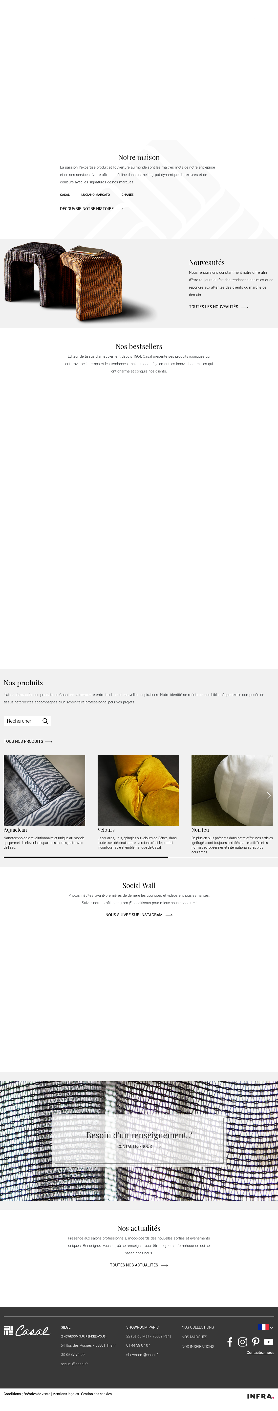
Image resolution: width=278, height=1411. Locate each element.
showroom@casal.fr (142, 1355)
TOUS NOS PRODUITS (28, 741)
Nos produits (42, 18)
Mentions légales (65, 1394)
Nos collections (198, 1327)
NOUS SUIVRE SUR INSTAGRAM (139, 915)
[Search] (27, 721)
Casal (65, 195)
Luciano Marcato (95, 195)
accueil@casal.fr (74, 1364)
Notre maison (22, 18)
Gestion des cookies (96, 1394)
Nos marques (194, 1337)
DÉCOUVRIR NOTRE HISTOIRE (92, 208)
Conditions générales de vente (27, 1394)
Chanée (127, 195)
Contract (65, 18)
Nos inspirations (198, 1346)
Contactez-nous (139, 1146)
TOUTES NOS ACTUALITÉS (139, 1265)
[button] (241, 18)
